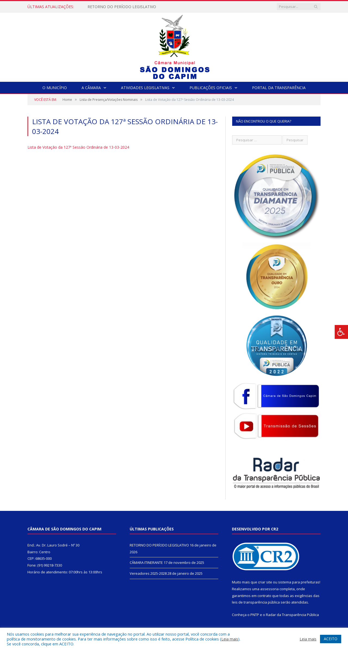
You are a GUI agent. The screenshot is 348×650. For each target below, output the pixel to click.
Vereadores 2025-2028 (148, 573)
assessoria (269, 588)
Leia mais (229, 639)
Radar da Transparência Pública (292, 614)
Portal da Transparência (279, 87)
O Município (54, 87)
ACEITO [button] (330, 638)
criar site (265, 582)
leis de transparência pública (256, 602)
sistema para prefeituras (298, 582)
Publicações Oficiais (210, 87)
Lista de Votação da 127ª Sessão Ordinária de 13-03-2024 (78, 147)
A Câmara (91, 87)
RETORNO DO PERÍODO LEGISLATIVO (122, 6)
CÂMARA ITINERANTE (146, 562)
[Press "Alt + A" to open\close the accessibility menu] (341, 332)
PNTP (254, 614)
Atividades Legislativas (145, 87)
